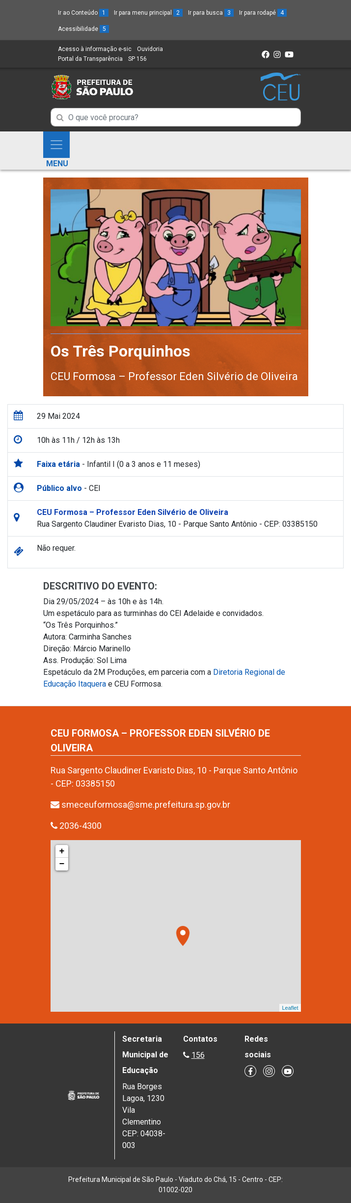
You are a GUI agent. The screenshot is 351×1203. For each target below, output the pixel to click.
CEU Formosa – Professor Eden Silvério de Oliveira (174, 376)
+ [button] (62, 851)
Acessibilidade (83, 29)
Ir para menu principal (148, 13)
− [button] (62, 864)
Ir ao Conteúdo (83, 13)
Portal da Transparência (90, 58)
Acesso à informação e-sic (95, 49)
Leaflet (290, 1008)
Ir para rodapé (263, 13)
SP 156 (137, 58)
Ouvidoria (150, 49)
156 (198, 1055)
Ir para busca (211, 13)
